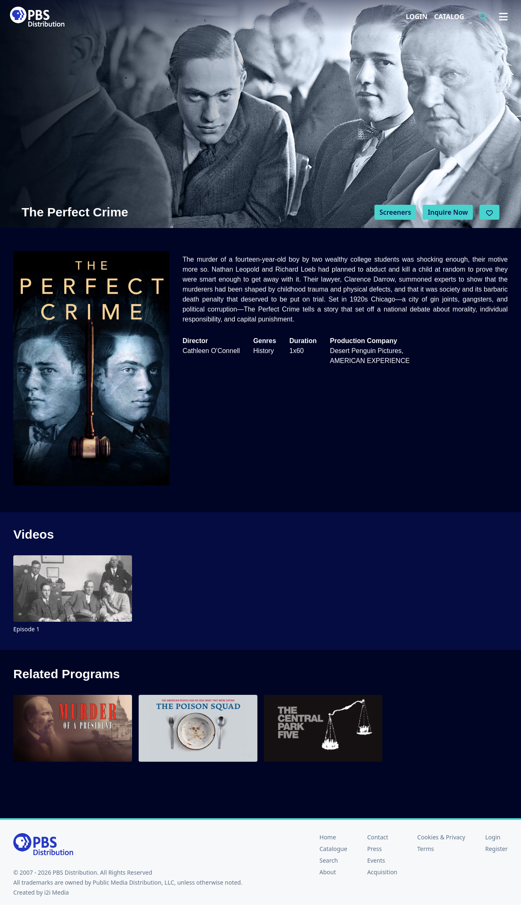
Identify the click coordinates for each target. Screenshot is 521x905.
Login (417, 16)
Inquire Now (448, 212)
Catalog (449, 16)
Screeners (395, 212)
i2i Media (56, 892)
